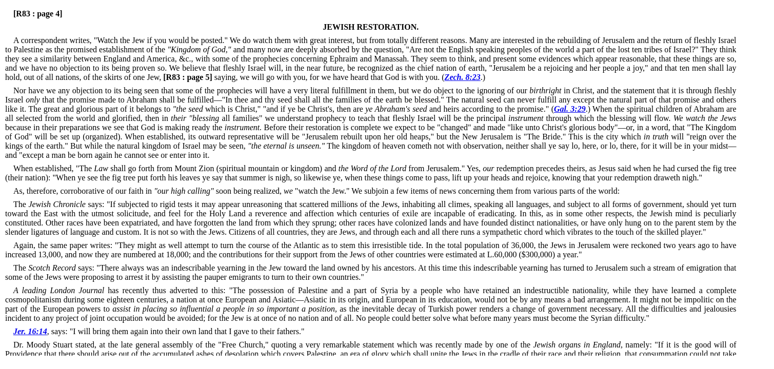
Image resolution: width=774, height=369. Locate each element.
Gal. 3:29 (570, 109)
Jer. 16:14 (30, 331)
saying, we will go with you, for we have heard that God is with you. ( (302, 77)
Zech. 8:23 (463, 77)
